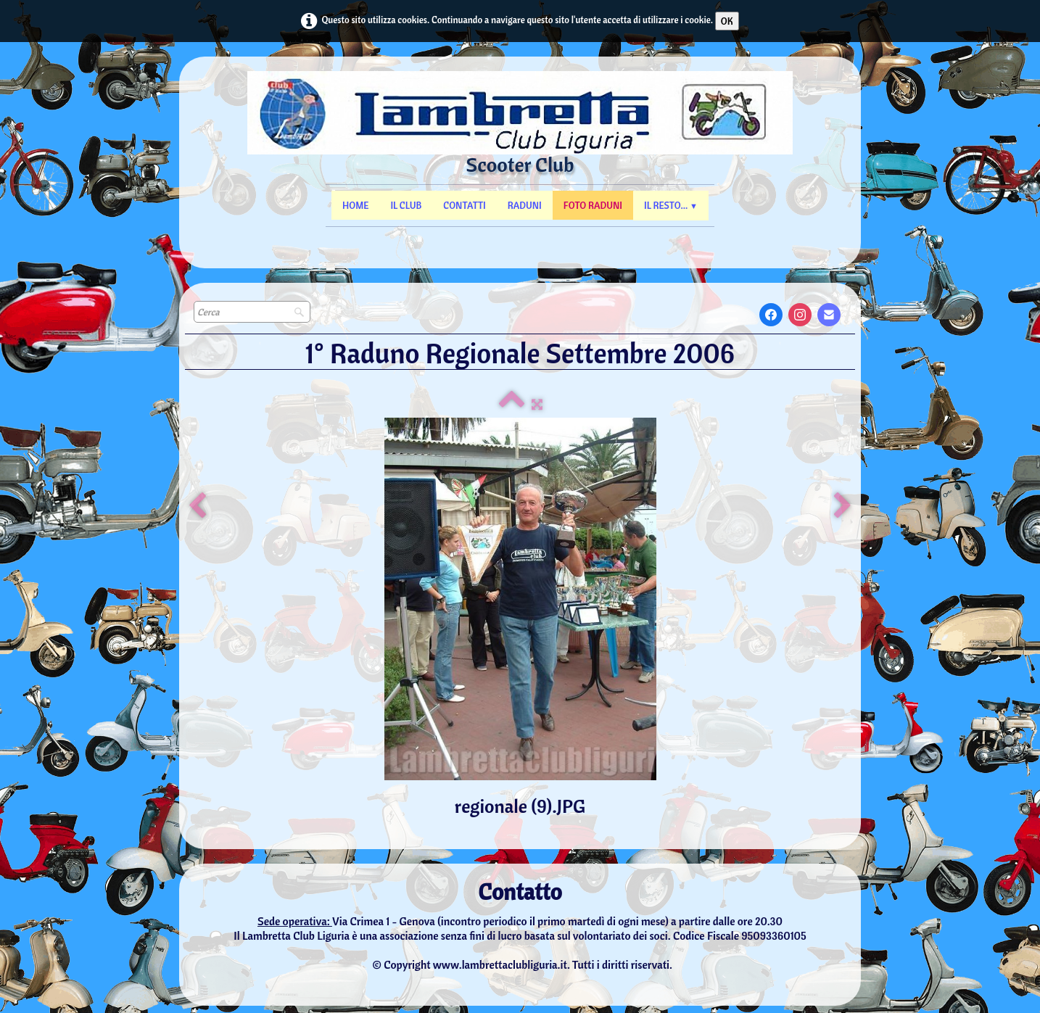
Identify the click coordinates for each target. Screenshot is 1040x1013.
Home (355, 205)
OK (727, 21)
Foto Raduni (593, 205)
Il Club (405, 205)
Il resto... (671, 205)
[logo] (520, 138)
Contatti (464, 205)
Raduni (525, 205)
